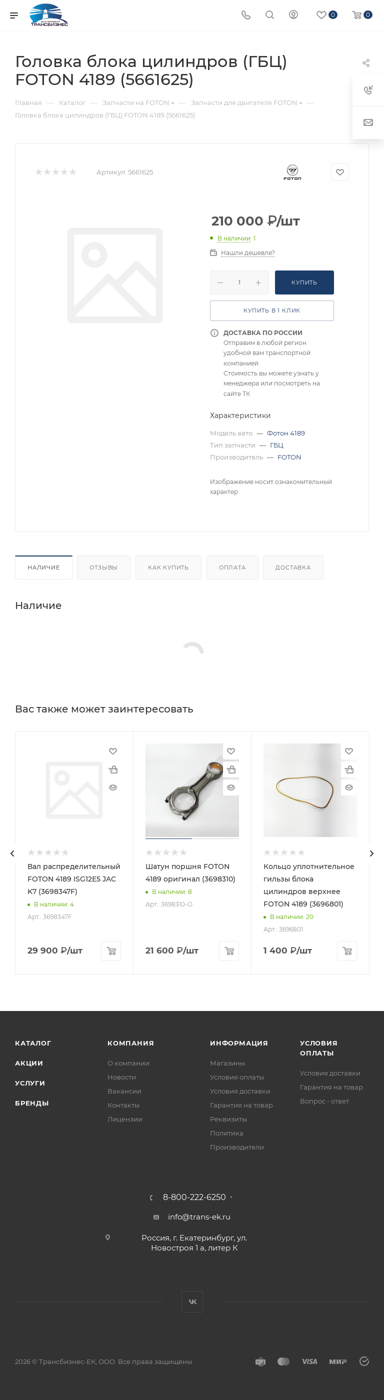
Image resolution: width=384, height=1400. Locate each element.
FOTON (290, 457)
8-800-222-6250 (194, 1198)
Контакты (124, 1105)
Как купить (168, 567)
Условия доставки (240, 1091)
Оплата (232, 567)
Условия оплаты (237, 1077)
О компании (129, 1063)
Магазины (227, 1063)
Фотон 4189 (286, 433)
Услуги (30, 1083)
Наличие (44, 567)
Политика (227, 1133)
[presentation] (12, 854)
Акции (29, 1063)
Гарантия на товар (241, 1105)
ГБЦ (277, 445)
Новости (122, 1077)
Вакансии (125, 1091)
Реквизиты (228, 1119)
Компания (131, 1043)
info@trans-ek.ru (199, 1217)
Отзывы (104, 567)
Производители (237, 1147)
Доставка (293, 567)
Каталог (33, 1043)
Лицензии (125, 1119)
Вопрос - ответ (324, 1101)
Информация (239, 1043)
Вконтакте (192, 1301)
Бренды (32, 1103)
